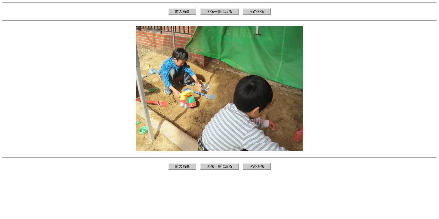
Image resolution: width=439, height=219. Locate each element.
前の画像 (182, 11)
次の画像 (256, 11)
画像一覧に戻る (219, 11)
